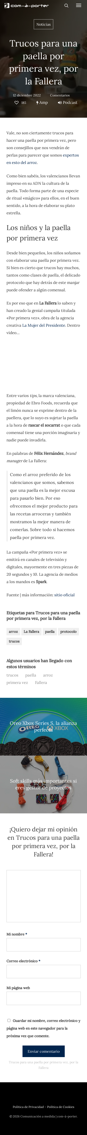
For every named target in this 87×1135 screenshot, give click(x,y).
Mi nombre (16, 934)
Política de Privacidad (28, 1107)
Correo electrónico (23, 961)
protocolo (68, 631)
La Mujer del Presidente (43, 325)
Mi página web (18, 988)
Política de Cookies (60, 1107)
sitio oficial (64, 594)
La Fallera (31, 631)
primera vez (17, 682)
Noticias (43, 24)
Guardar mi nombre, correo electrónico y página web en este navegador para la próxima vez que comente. (43, 1028)
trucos (14, 641)
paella (50, 631)
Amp (42, 102)
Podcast (67, 102)
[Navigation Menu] (78, 5)
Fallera (41, 682)
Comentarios (60, 95)
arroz (13, 631)
